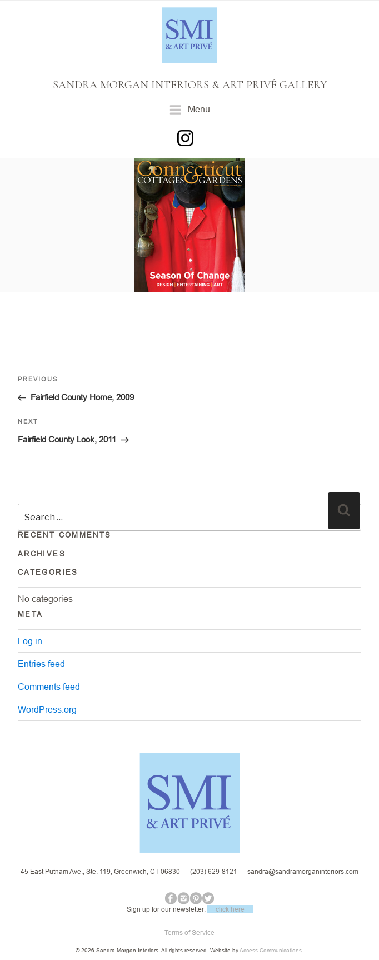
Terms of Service (189, 932)
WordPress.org (47, 709)
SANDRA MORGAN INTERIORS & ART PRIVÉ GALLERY (190, 85)
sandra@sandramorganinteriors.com (302, 871)
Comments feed (49, 687)
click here (230, 909)
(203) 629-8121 (213, 871)
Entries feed (41, 664)
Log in (30, 641)
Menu (190, 109)
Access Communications (271, 950)
